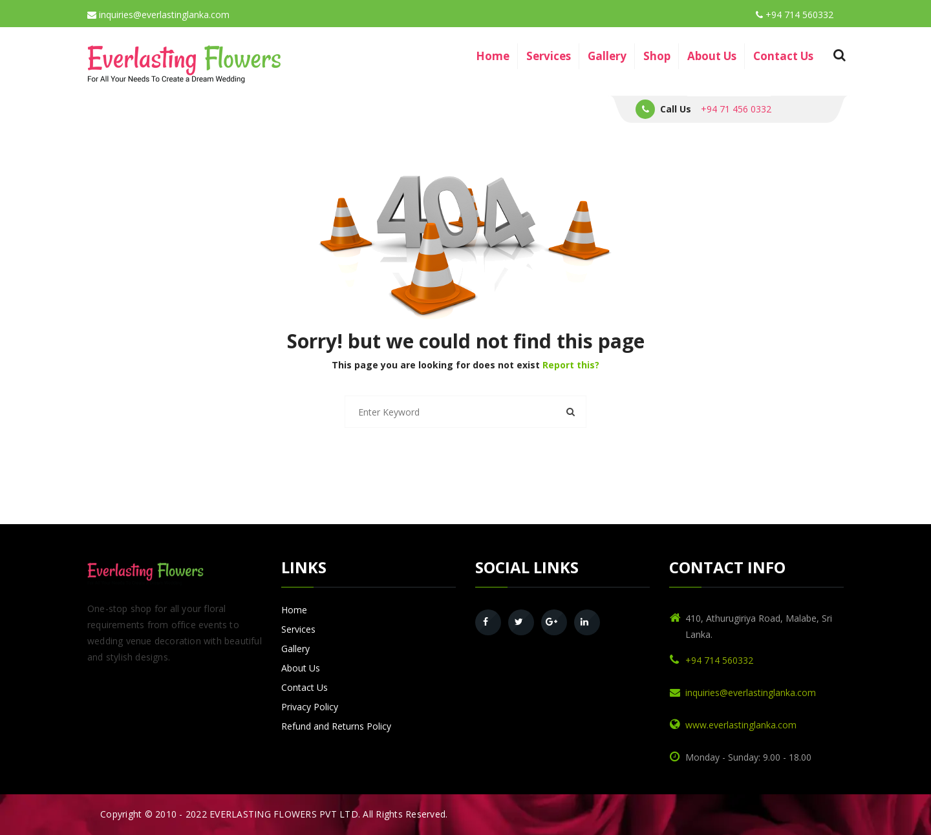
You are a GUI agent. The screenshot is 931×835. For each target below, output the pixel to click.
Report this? (570, 365)
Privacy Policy (309, 707)
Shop (656, 55)
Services (548, 55)
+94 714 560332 (794, 14)
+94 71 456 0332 (736, 109)
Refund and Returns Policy (336, 726)
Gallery (607, 55)
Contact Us (783, 55)
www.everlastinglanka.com (741, 725)
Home (492, 55)
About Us (711, 55)
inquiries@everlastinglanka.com (158, 14)
